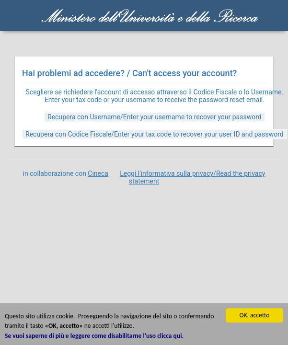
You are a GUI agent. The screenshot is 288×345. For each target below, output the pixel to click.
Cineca (98, 173)
